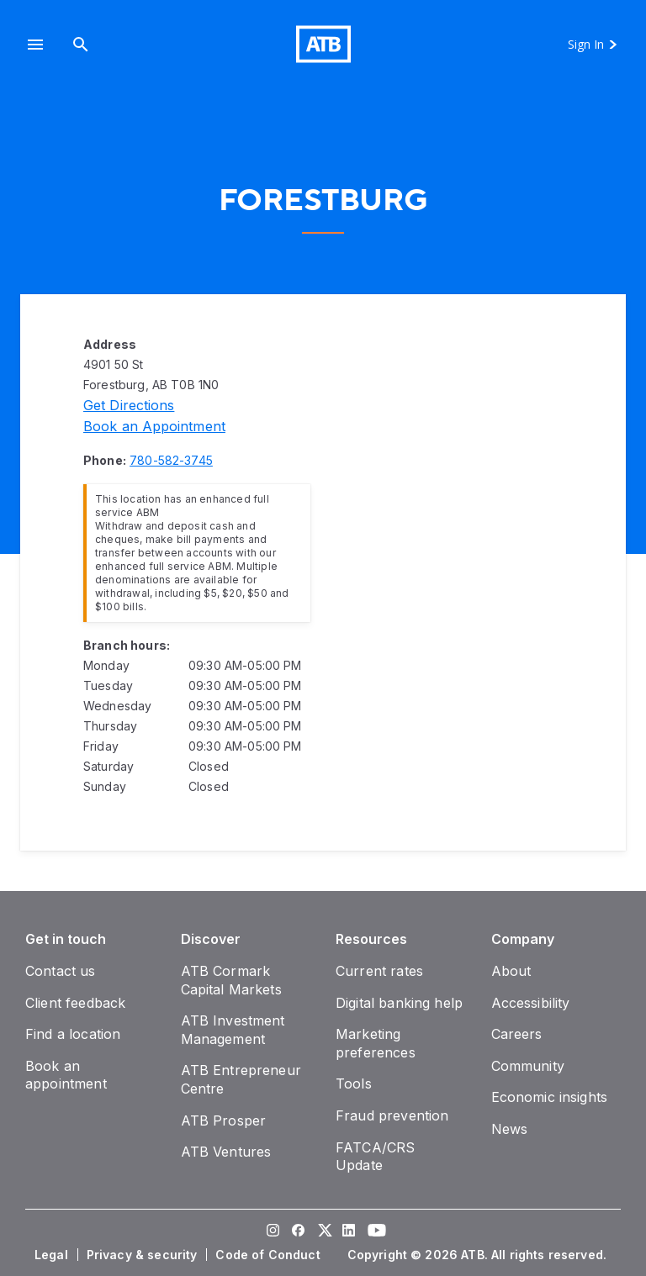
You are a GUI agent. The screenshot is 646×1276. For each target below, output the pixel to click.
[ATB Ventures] (226, 1151)
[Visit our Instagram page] (272, 1232)
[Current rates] (379, 970)
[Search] (80, 44)
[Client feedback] (75, 1002)
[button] (35, 44)
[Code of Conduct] (269, 1255)
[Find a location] (72, 1034)
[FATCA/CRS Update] (375, 1156)
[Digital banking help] (399, 1002)
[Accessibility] (530, 1002)
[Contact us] (60, 970)
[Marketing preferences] (376, 1043)
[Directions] (128, 405)
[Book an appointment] (154, 426)
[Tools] (354, 1083)
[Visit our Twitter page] (323, 1232)
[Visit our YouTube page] (373, 1232)
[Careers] (517, 1034)
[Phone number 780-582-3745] (171, 460)
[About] (511, 970)
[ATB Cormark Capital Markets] (231, 980)
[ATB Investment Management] (233, 1029)
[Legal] (53, 1255)
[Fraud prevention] (392, 1115)
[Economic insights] (549, 1097)
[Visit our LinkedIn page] (348, 1232)
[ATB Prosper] (224, 1120)
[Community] (527, 1065)
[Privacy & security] (144, 1255)
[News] (509, 1128)
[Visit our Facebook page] (297, 1232)
